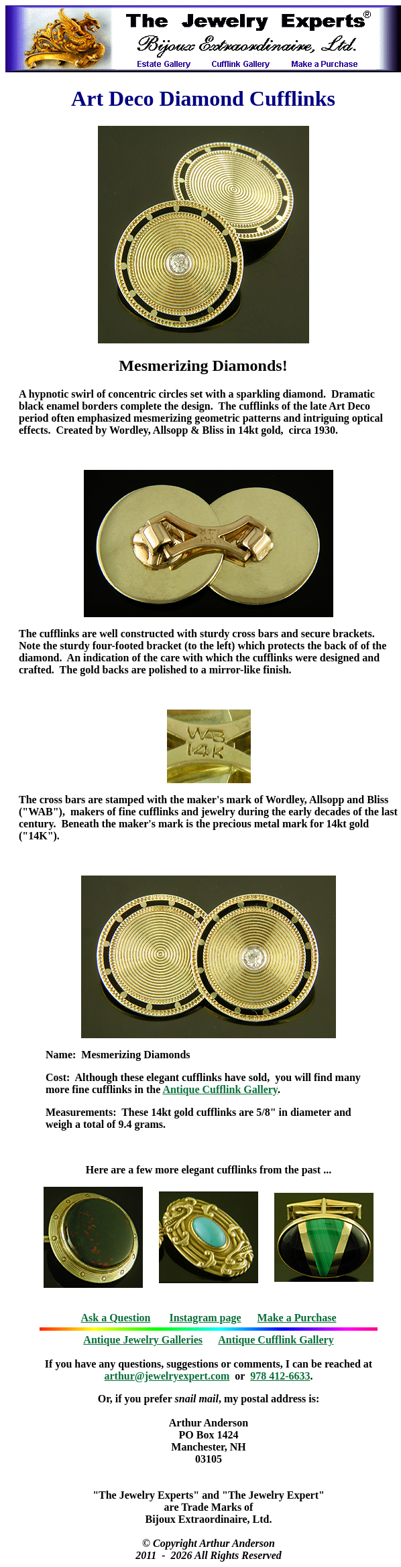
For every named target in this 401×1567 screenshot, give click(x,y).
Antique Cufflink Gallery (220, 1089)
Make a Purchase (297, 1317)
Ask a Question (115, 1317)
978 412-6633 (280, 1376)
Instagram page (205, 1317)
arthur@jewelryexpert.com (167, 1376)
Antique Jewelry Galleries (143, 1339)
